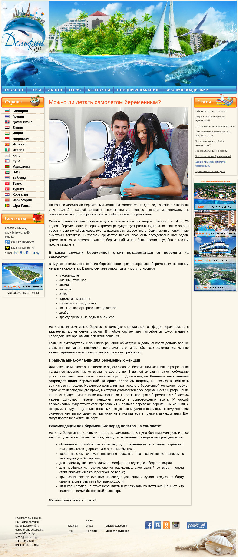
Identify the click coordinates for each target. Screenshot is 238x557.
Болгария (20, 111)
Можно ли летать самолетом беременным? (210, 163)
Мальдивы (21, 166)
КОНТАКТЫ (99, 90)
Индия (18, 133)
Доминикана (23, 122)
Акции (89, 520)
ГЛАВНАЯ (14, 90)
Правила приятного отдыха (210, 171)
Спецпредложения (117, 525)
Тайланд (19, 178)
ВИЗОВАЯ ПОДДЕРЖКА (187, 90)
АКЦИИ (55, 90)
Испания (19, 144)
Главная (73, 525)
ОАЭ (16, 172)
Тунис (17, 183)
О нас (89, 525)
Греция (18, 116)
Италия (18, 150)
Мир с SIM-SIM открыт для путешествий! (210, 118)
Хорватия (20, 194)
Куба (16, 161)
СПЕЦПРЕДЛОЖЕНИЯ (138, 90)
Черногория (22, 200)
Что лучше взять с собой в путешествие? (209, 143)
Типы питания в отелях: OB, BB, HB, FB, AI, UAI (213, 133)
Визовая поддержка (117, 530)
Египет (18, 127)
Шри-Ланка (21, 206)
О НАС (75, 90)
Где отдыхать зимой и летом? (211, 150)
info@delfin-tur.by (26, 253)
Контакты (15, 218)
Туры (71, 530)
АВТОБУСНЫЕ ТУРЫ (23, 293)
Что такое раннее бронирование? (213, 156)
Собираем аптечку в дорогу (210, 110)
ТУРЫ (35, 90)
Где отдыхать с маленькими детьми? (215, 126)
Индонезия (21, 139)
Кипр (16, 155)
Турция (18, 189)
